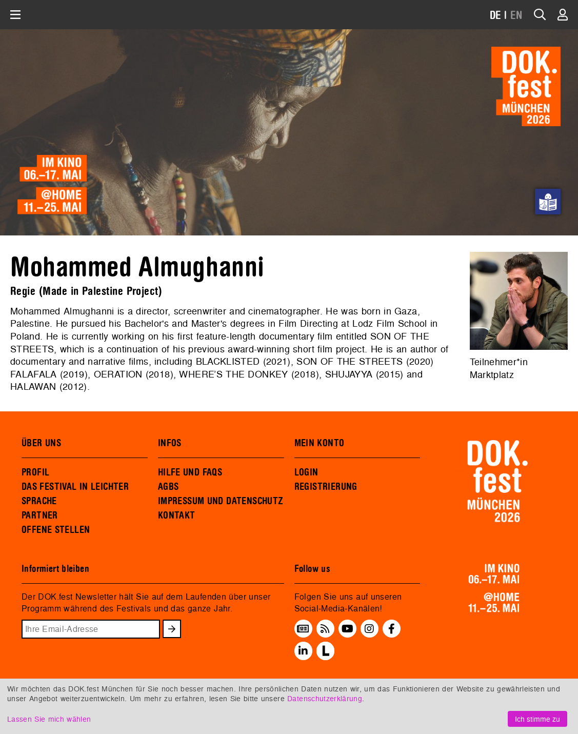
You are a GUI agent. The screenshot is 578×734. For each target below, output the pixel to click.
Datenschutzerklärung (324, 698)
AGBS (168, 487)
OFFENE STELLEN (56, 530)
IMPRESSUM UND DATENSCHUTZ (221, 501)
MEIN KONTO (319, 443)
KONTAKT (176, 515)
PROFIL (35, 472)
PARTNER (40, 515)
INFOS (170, 443)
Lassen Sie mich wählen (49, 719)
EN (516, 16)
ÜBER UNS (41, 443)
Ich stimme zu (537, 719)
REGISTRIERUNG (325, 487)
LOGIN (306, 472)
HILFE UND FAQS (190, 472)
